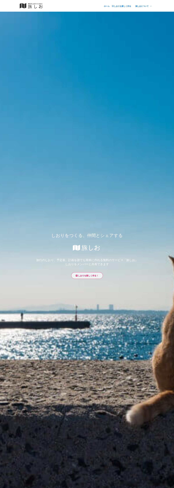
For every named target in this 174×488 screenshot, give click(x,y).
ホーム (107, 6)
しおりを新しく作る (121, 6)
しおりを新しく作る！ (87, 275)
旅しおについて (143, 6)
